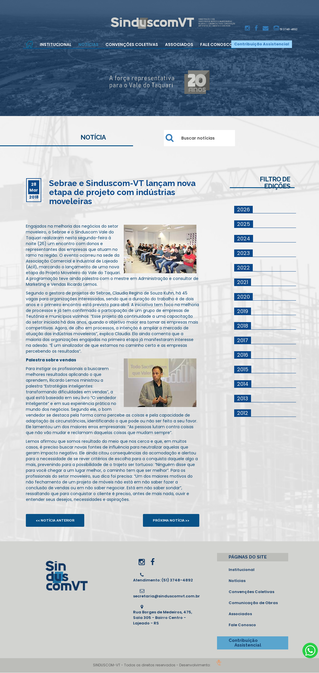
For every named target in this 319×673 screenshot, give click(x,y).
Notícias (88, 44)
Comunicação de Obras (253, 603)
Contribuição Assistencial (261, 44)
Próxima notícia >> (169, 520)
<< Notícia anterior (57, 520)
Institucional (55, 44)
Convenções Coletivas (131, 44)
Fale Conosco (216, 44)
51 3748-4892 (284, 28)
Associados (179, 44)
